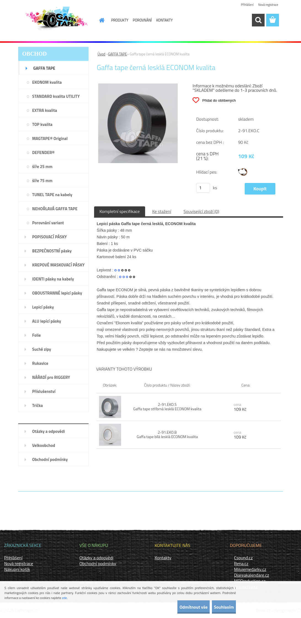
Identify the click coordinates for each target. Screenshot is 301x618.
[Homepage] (98, 20)
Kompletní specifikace (120, 211)
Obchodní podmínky (97, 563)
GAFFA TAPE (117, 54)
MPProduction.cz (249, 580)
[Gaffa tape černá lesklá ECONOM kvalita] (138, 85)
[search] (258, 20)
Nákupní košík (17, 569)
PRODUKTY (119, 20)
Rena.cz (241, 563)
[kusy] (203, 188)
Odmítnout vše (179, 607)
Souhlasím (219, 607)
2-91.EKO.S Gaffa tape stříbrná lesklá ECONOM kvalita (167, 406)
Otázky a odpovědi (96, 557)
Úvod (101, 54)
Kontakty (163, 557)
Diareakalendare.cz (251, 575)
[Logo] (56, 20)
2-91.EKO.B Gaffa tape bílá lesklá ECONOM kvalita (167, 434)
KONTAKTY (164, 20)
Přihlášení (245, 4)
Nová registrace (267, 4)
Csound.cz (243, 557)
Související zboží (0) (201, 211)
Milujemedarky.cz (250, 569)
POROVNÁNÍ (142, 20)
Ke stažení (161, 211)
